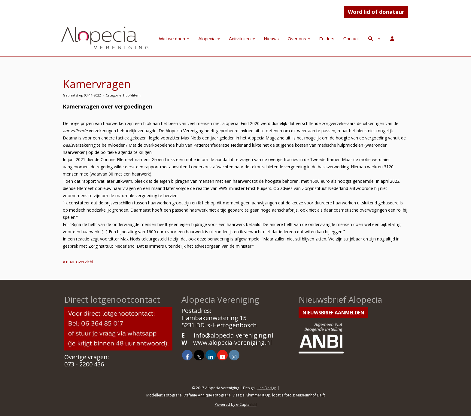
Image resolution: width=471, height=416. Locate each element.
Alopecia (209, 38)
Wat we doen (174, 38)
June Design (266, 387)
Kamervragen (97, 84)
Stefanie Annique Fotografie (207, 395)
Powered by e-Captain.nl (236, 404)
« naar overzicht (78, 262)
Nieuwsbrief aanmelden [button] (333, 312)
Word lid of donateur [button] (376, 11)
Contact (351, 38)
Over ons (299, 38)
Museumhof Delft (310, 395)
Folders (326, 38)
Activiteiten (242, 38)
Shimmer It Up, (259, 395)
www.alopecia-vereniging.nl (232, 342)
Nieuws (271, 38)
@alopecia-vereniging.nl (233, 335)
